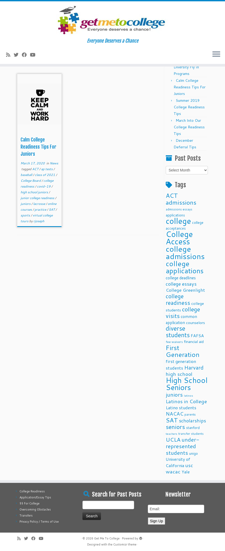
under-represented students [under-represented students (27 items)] (182, 446)
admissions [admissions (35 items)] (181, 202)
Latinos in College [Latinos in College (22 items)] (186, 401)
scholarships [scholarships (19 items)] (192, 420)
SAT (52, 209)
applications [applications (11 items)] (175, 215)
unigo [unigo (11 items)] (193, 453)
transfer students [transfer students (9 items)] (191, 433)
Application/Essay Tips (35, 497)
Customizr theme (124, 544)
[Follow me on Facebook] (26, 54)
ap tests (47, 169)
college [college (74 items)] (178, 220)
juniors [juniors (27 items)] (174, 394)
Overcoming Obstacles (35, 509)
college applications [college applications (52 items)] (185, 267)
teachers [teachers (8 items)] (171, 434)
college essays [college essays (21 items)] (181, 283)
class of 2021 (45, 175)
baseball (27, 175)
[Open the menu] (216, 54)
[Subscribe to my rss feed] (10, 54)
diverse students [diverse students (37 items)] (178, 331)
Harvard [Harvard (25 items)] (193, 367)
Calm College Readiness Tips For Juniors (38, 147)
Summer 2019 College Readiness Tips (189, 107)
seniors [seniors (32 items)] (175, 427)
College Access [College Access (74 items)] (179, 238)
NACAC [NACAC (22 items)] (174, 413)
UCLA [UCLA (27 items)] (173, 439)
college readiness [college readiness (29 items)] (178, 299)
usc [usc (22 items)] (189, 465)
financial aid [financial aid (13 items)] (194, 341)
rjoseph (38, 221)
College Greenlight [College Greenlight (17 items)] (185, 290)
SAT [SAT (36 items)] (172, 420)
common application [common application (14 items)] (181, 319)
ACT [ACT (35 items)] (172, 195)
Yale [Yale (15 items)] (186, 472)
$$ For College (29, 503)
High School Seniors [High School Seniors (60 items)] (187, 383)
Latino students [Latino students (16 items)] (181, 408)
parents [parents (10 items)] (190, 414)
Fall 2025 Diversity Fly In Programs (186, 67)
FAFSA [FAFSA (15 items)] (197, 335)
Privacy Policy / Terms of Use (39, 521)
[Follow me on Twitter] (18, 54)
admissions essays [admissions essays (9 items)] (179, 209)
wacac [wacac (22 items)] (173, 471)
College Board (31, 180)
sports (26, 215)
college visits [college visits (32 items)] (183, 312)
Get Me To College (107, 538)
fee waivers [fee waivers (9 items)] (174, 342)
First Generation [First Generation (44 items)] (182, 351)
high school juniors (35, 192)
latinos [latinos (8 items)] (188, 395)
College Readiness (32, 491)
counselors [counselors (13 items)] (195, 322)
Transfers (26, 515)
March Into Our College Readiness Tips (189, 127)
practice (41, 209)
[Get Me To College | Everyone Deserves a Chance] (112, 20)
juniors (26, 203)
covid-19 (44, 186)
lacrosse (39, 203)
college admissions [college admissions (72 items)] (185, 252)
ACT (35, 169)
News (54, 163)
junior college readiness (38, 198)
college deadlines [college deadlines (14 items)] (181, 278)
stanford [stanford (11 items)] (193, 427)
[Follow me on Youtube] (34, 54)
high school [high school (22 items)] (179, 373)
